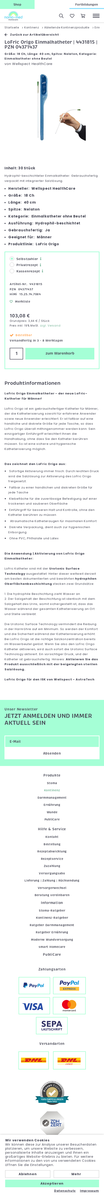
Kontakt (51, 837)
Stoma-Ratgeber (52, 910)
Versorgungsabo (52, 873)
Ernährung (52, 805)
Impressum (89, 1191)
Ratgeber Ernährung (52, 932)
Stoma (52, 783)
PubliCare (52, 819)
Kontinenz (52, 790)
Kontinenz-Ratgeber (52, 918)
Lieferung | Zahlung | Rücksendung (52, 880)
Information (52, 903)
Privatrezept (24, 265)
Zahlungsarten (52, 969)
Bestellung (52, 844)
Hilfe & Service (52, 829)
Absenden (52, 753)
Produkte (52, 775)
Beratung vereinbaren (52, 895)
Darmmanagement (52, 798)
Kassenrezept (25, 271)
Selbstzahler (24, 259)
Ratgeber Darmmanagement (52, 925)
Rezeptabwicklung (52, 851)
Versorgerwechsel (52, 888)
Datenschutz (65, 1191)
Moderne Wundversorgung (52, 940)
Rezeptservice (52, 859)
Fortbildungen (86, 4)
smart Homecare (52, 947)
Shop (17, 4)
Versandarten (52, 1044)
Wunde (52, 812)
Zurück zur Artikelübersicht (31, 34)
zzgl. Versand (50, 325)
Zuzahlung (52, 866)
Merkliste (20, 301)
